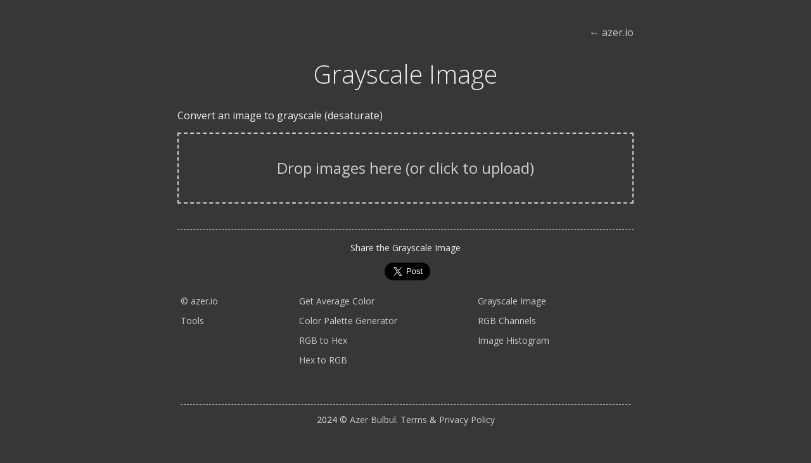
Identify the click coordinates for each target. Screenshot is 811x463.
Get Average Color (336, 301)
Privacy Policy (467, 420)
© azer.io (199, 301)
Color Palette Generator (348, 321)
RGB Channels (507, 321)
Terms (413, 420)
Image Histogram (513, 340)
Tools (192, 321)
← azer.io (611, 32)
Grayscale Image (512, 301)
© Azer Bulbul (368, 420)
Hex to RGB (323, 360)
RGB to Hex (323, 340)
